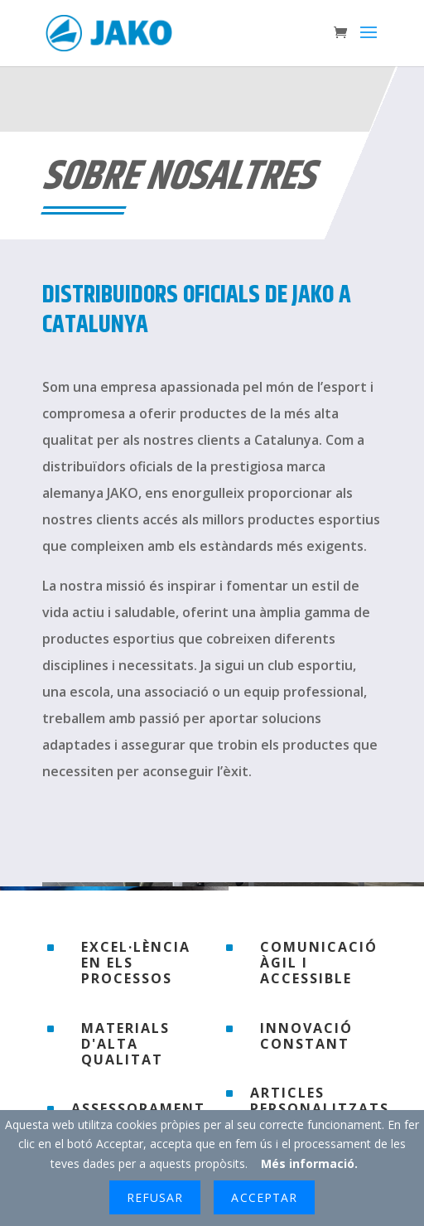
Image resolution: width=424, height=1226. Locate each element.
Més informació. (309, 1163)
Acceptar (263, 1197)
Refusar (155, 1197)
